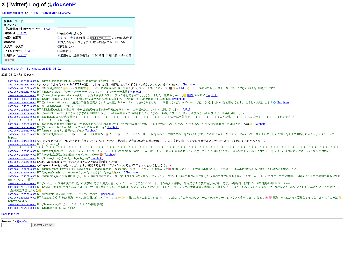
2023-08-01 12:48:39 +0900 (22, 113)
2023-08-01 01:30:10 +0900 (22, 92)
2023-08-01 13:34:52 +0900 (22, 130)
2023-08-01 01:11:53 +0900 (22, 84)
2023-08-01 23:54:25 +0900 (22, 204)
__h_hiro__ (34, 12)
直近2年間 (79, 37)
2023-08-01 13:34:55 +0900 (22, 134)
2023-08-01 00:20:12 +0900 (22, 81)
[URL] (181, 88)
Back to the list (10, 68)
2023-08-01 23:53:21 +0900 (22, 194)
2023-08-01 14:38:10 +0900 (22, 144)
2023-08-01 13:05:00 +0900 (22, 117)
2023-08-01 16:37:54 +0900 (22, 154)
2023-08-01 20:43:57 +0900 (22, 176)
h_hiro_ (19, 12)
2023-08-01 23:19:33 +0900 (22, 187)
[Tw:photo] (189, 84)
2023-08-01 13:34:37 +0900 (22, 127)
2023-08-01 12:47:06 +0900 (22, 109)
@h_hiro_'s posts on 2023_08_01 (40, 68)
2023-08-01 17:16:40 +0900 (22, 165)
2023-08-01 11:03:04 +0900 (22, 99)
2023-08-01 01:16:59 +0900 (22, 88)
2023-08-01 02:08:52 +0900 (22, 95)
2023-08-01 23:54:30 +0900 (22, 208)
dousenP (64, 4)
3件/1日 (113, 55)
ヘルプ (49, 28)
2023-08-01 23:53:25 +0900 (22, 197)
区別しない (67, 46)
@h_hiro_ (22, 221)
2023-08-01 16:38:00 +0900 (22, 158)
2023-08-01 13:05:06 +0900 (22, 124)
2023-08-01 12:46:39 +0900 (22, 106)
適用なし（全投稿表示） (75, 55)
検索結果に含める (71, 33)
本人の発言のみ (102, 42)
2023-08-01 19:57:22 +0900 (22, 169)
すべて (64, 37)
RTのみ (120, 42)
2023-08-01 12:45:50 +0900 (22, 102)
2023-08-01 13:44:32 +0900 (22, 141)
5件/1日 (126, 55)
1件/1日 (99, 55)
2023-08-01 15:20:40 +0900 (22, 151)
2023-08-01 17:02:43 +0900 (22, 162)
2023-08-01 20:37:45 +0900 (22, 172)
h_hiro (8, 12)
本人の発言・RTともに (74, 42)
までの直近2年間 (111, 37)
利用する (65, 51)
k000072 (65, 12)
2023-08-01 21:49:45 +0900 (22, 183)
